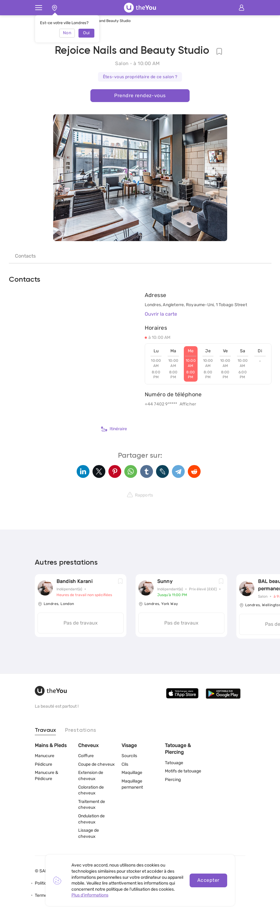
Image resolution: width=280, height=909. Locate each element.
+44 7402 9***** (161, 404)
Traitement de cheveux (91, 804)
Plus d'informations (89, 895)
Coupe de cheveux (96, 764)
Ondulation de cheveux (91, 819)
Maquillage (132, 772)
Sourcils (129, 755)
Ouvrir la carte (161, 314)
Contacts (25, 256)
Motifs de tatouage (183, 771)
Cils (125, 764)
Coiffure (86, 755)
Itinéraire (114, 429)
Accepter (208, 880)
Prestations (80, 730)
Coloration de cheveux (91, 790)
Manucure (44, 755)
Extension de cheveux (90, 775)
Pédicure (43, 764)
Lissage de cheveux (88, 833)
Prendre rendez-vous (139, 95)
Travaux (45, 730)
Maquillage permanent (132, 784)
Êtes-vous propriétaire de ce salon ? (140, 76)
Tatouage (174, 762)
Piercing (173, 779)
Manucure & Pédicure (46, 775)
